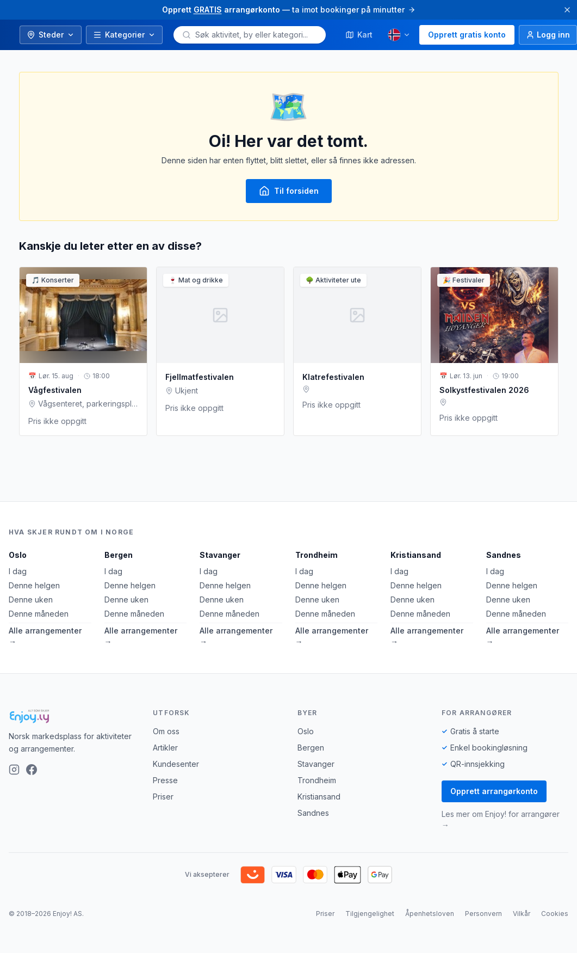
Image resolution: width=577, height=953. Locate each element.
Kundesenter (176, 763)
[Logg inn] (548, 35)
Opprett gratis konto (467, 34)
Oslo (18, 554)
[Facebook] (31, 769)
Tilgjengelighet (369, 913)
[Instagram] (14, 769)
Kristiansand (415, 554)
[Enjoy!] (72, 716)
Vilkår (521, 913)
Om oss (166, 731)
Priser (163, 796)
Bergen (118, 554)
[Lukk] (567, 9)
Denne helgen (34, 585)
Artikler (165, 747)
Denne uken (31, 599)
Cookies (554, 913)
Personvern (483, 913)
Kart (359, 34)
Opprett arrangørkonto (494, 791)
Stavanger (220, 554)
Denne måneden (39, 613)
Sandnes (503, 554)
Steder (51, 34)
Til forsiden (289, 191)
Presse (165, 780)
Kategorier (124, 34)
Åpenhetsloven (429, 913)
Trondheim (316, 554)
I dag (18, 571)
